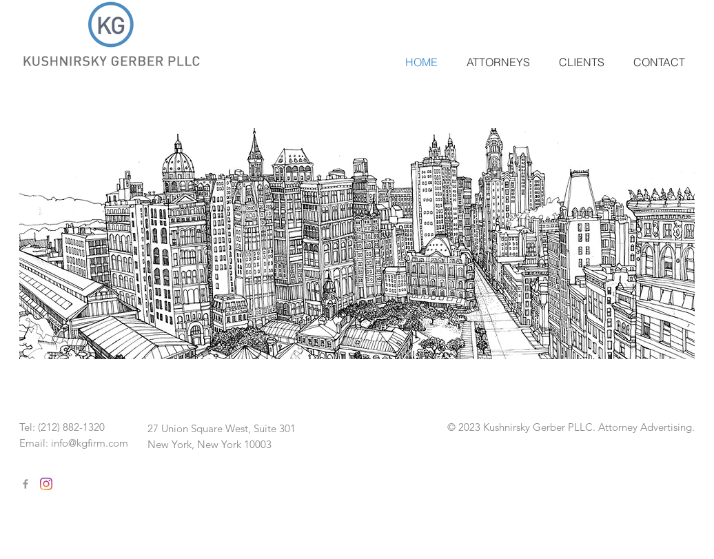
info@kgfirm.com (89, 442)
